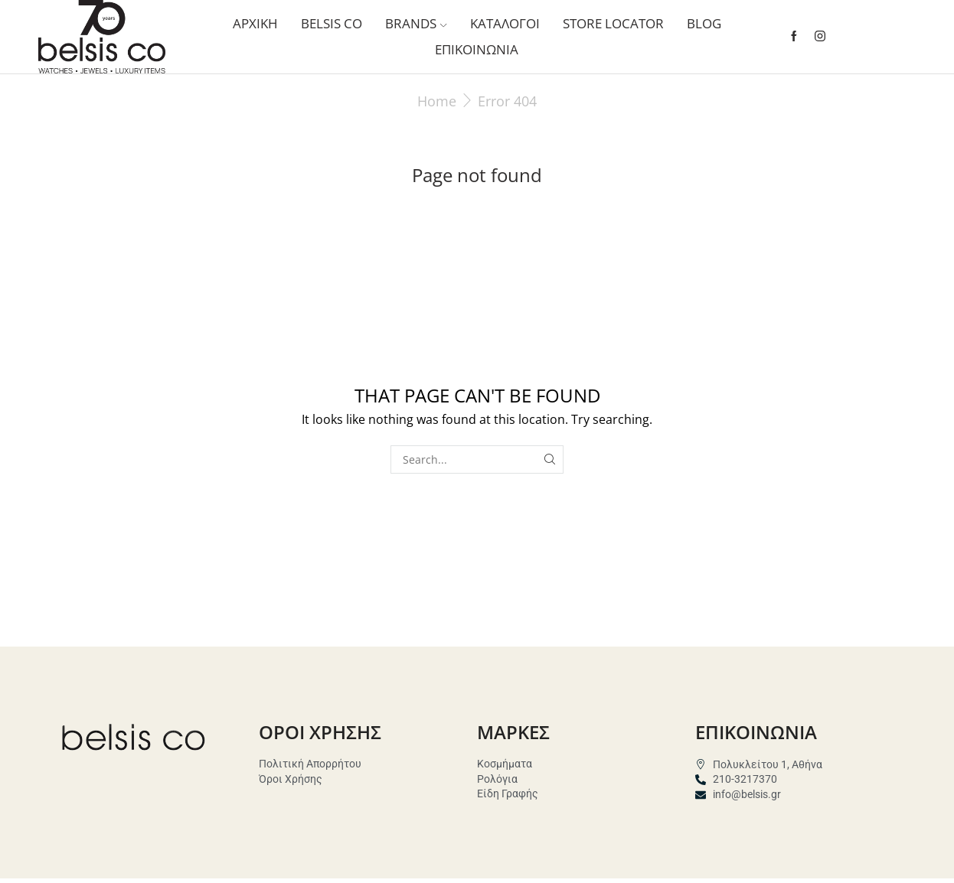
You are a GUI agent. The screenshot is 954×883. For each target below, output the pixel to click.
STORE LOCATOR (613, 23)
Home (436, 101)
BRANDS (415, 23)
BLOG (704, 23)
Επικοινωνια (476, 49)
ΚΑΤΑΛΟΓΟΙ (505, 23)
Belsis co (331, 23)
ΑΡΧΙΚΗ (255, 23)
